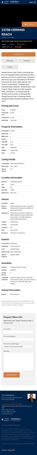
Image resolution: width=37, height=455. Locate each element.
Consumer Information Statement (10, 425)
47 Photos (29, 24)
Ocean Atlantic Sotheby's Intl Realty (11, 404)
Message (6, 351)
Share (10, 67)
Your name (7, 329)
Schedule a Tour (18, 54)
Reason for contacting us (11, 344)
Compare (27, 60)
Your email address (10, 336)
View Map (10, 60)
